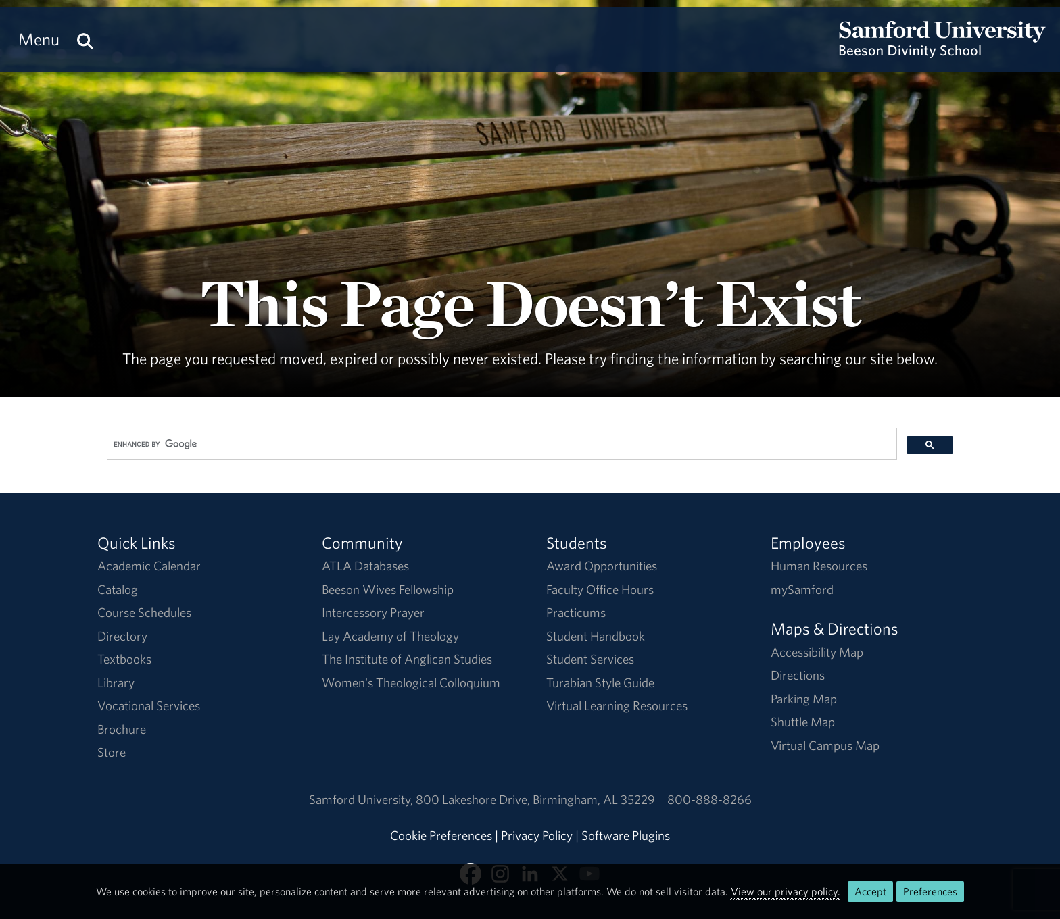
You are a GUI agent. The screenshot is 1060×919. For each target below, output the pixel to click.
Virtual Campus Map (825, 745)
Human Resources (819, 565)
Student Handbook (595, 636)
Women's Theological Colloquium (411, 682)
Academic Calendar (149, 565)
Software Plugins (625, 835)
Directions (798, 675)
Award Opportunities (601, 565)
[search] (501, 444)
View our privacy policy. (785, 891)
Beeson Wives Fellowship (388, 589)
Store (111, 752)
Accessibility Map (817, 652)
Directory (122, 636)
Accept (870, 891)
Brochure (121, 729)
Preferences (930, 891)
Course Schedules (144, 612)
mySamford (802, 589)
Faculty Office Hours (600, 589)
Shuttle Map (803, 722)
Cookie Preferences (441, 835)
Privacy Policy (537, 835)
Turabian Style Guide (600, 682)
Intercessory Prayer (373, 612)
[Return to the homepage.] (942, 51)
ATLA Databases (365, 565)
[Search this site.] (85, 39)
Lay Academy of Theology (390, 636)
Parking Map (804, 699)
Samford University (362, 799)
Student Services (590, 659)
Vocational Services (148, 705)
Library (116, 682)
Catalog (117, 589)
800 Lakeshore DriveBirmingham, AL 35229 (535, 799)
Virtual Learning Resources (617, 705)
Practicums (576, 612)
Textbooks (124, 659)
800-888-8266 (709, 799)
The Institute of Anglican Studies (407, 659)
